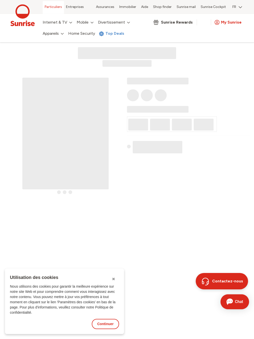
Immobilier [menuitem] (127, 7)
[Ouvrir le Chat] (235, 301)
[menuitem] (237, 7)
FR (237, 7)
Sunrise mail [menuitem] (186, 7)
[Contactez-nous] (222, 281)
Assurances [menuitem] (105, 7)
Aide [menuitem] (144, 7)
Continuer (105, 324)
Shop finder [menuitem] (162, 7)
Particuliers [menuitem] (53, 7)
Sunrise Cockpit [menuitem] (213, 7)
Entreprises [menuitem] (75, 7)
